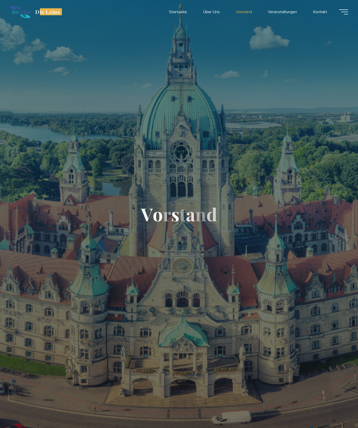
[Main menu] (343, 11)
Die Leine (47, 11)
